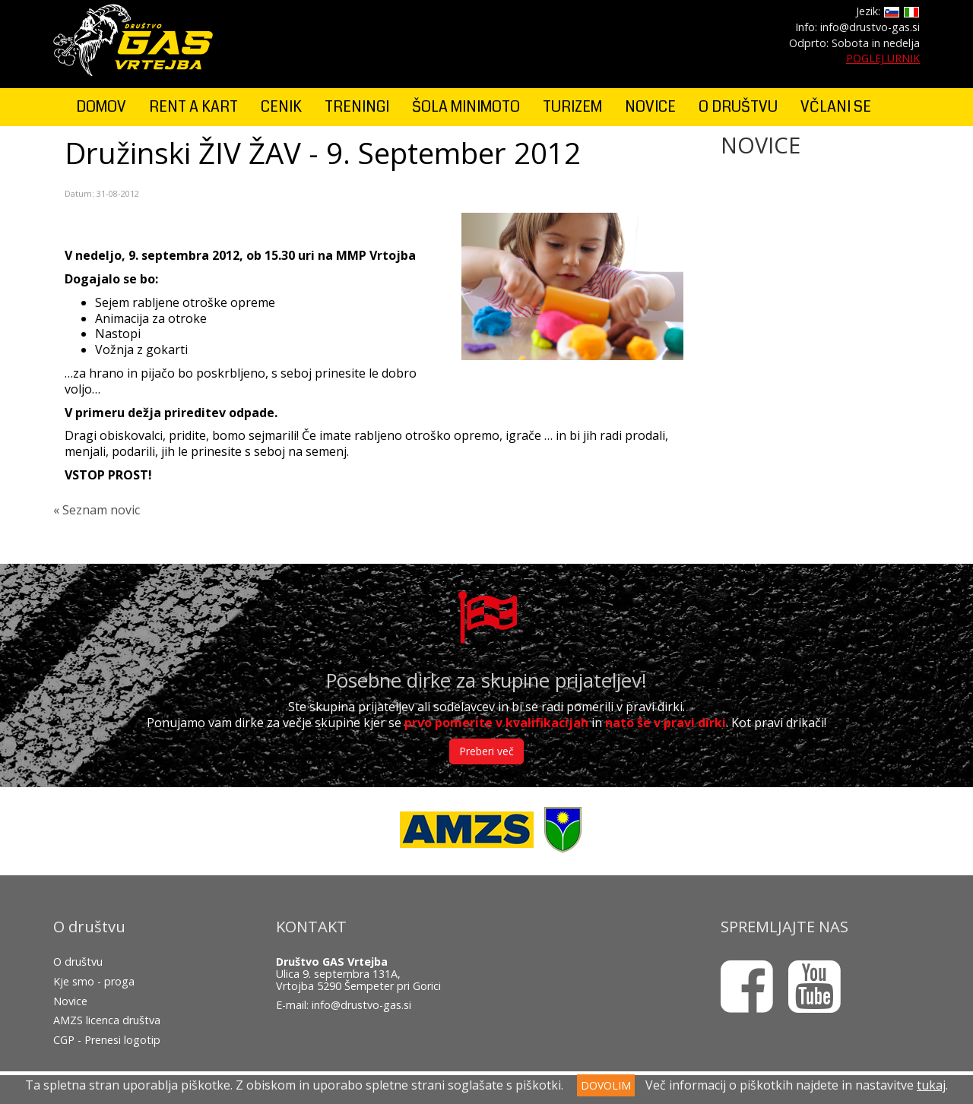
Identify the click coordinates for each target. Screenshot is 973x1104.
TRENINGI (357, 106)
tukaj (931, 1085)
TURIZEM (572, 106)
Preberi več (486, 751)
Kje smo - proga (94, 981)
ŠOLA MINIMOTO (466, 106)
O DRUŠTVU (738, 106)
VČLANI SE (835, 106)
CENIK (281, 106)
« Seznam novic (96, 509)
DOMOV (101, 106)
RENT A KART (193, 106)
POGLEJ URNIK (883, 58)
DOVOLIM (606, 1085)
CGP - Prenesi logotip (106, 1040)
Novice (70, 1001)
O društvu (78, 961)
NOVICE (650, 106)
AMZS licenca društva (106, 1020)
